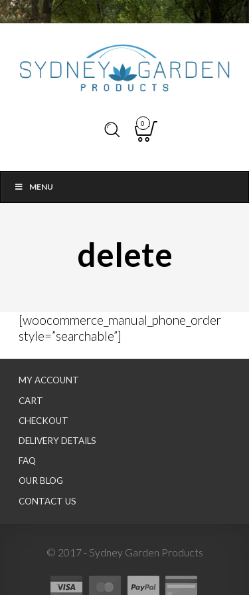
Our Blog (41, 480)
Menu (33, 187)
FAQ (27, 460)
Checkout (43, 420)
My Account (49, 380)
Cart (31, 400)
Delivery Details (57, 440)
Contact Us (47, 501)
